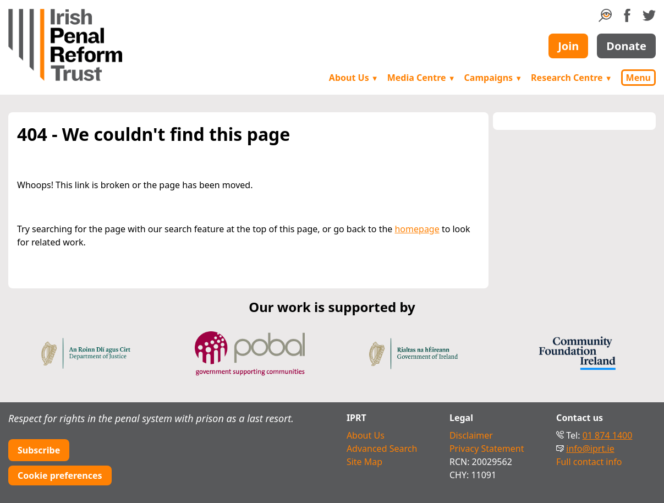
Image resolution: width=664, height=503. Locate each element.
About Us (353, 78)
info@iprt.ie (590, 448)
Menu (638, 78)
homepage (416, 229)
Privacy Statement (486, 448)
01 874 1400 (608, 435)
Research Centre (571, 78)
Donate (626, 46)
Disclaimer (471, 435)
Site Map (364, 462)
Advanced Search (382, 448)
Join (568, 46)
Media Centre (421, 78)
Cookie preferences (60, 475)
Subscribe (39, 450)
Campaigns (493, 78)
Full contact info (589, 462)
